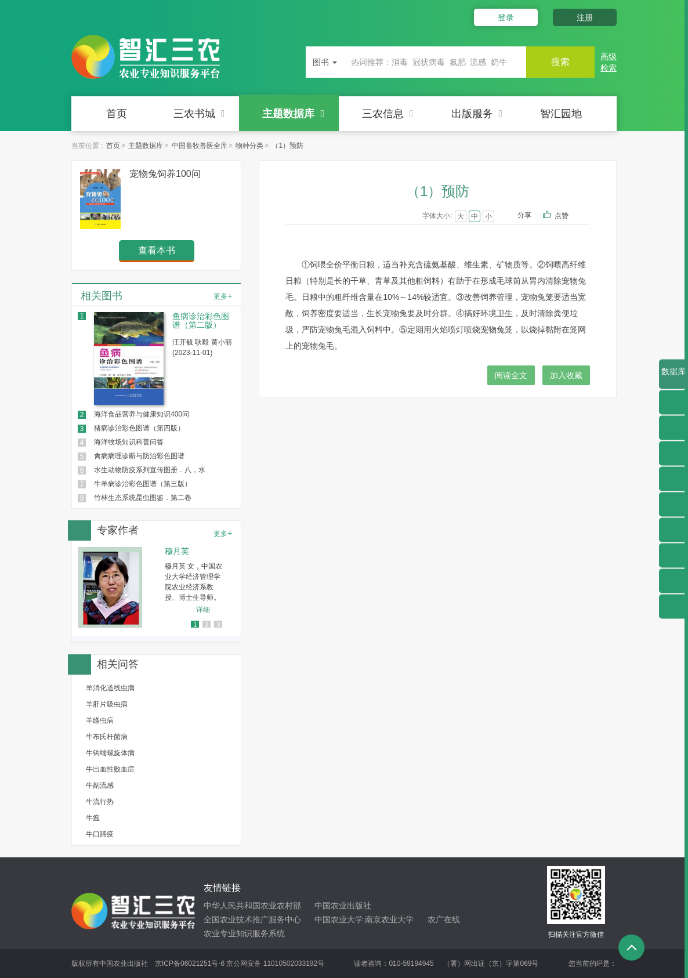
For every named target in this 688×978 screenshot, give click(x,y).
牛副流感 (100, 785)
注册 (585, 17)
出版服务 (477, 113)
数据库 (673, 378)
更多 (222, 295)
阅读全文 (511, 375)
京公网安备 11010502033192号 (275, 963)
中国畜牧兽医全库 (199, 146)
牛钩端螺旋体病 (110, 753)
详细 (203, 610)
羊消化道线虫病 (110, 688)
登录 (505, 17)
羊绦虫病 (100, 720)
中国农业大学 (338, 919)
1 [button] (195, 625)
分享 (524, 215)
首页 (116, 113)
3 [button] (218, 625)
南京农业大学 (389, 919)
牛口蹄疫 (100, 834)
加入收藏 (566, 375)
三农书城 (199, 113)
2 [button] (207, 625)
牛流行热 (100, 802)
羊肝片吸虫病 (107, 704)
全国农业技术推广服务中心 (252, 919)
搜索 (560, 62)
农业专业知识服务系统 (244, 933)
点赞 (569, 216)
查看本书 (156, 250)
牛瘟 (93, 818)
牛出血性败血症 (110, 769)
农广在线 (444, 919)
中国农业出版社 (342, 905)
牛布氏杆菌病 (107, 737)
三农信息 (388, 113)
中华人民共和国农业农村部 (252, 905)
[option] (156, 587)
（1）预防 (287, 146)
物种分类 (249, 146)
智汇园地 (561, 113)
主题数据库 (293, 113)
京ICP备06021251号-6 (189, 963)
